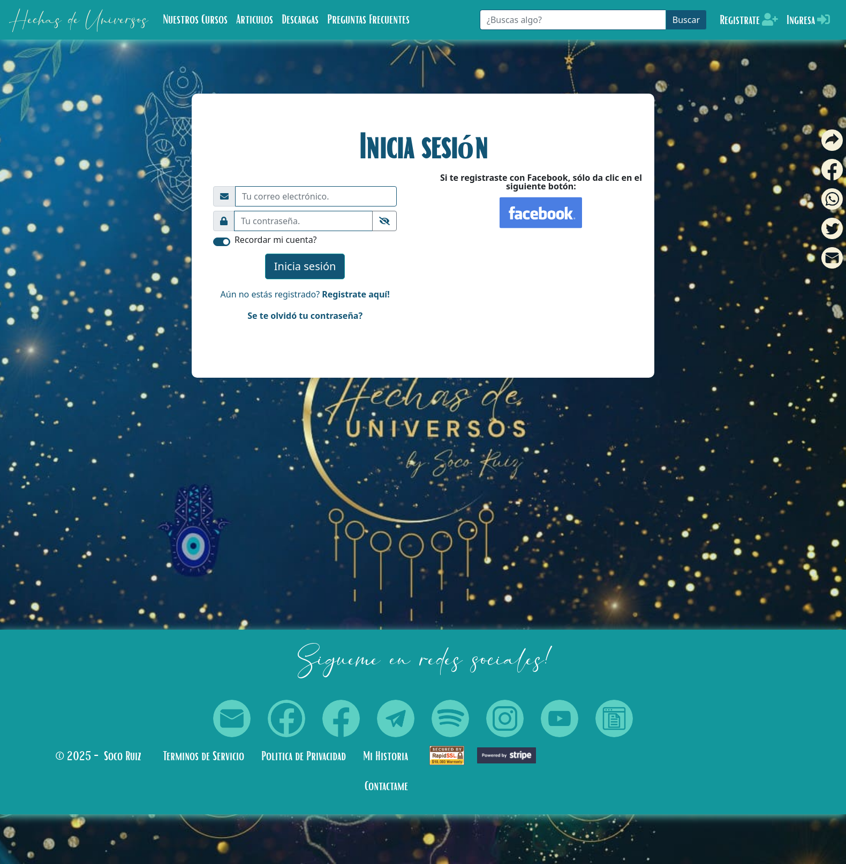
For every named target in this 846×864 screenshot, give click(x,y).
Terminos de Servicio (203, 756)
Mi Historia (385, 756)
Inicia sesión (305, 266)
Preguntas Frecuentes (368, 19)
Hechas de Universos (78, 20)
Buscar (686, 20)
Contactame (386, 786)
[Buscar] (573, 20)
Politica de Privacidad (303, 756)
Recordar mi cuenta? (276, 239)
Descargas (300, 19)
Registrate (749, 20)
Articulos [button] (254, 19)
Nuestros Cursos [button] (195, 19)
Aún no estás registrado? (305, 294)
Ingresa (808, 20)
